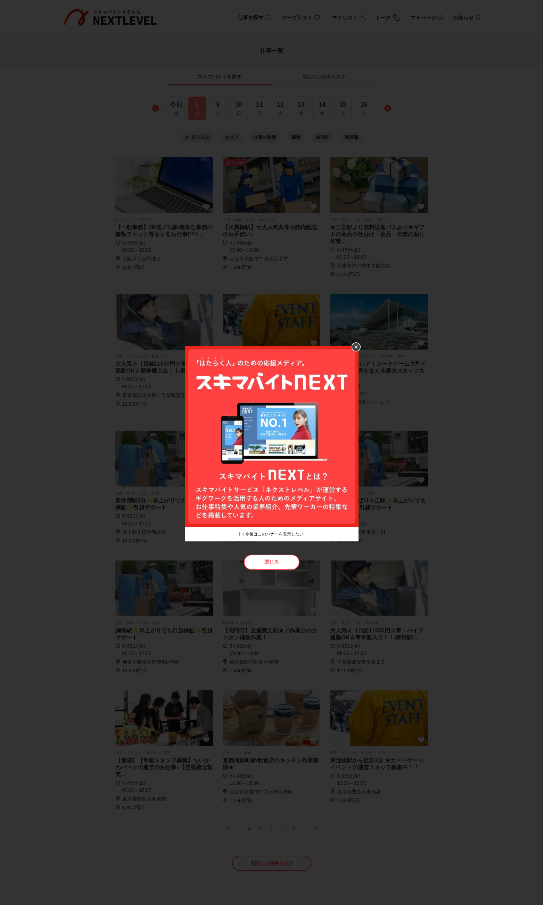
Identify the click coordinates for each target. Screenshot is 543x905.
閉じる (271, 562)
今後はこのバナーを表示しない (274, 534)
